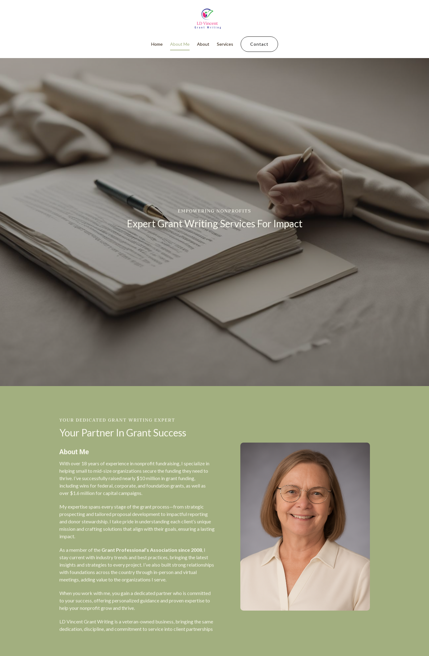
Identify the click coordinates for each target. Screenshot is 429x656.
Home (157, 44)
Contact (259, 44)
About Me (180, 44)
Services (225, 44)
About (203, 44)
